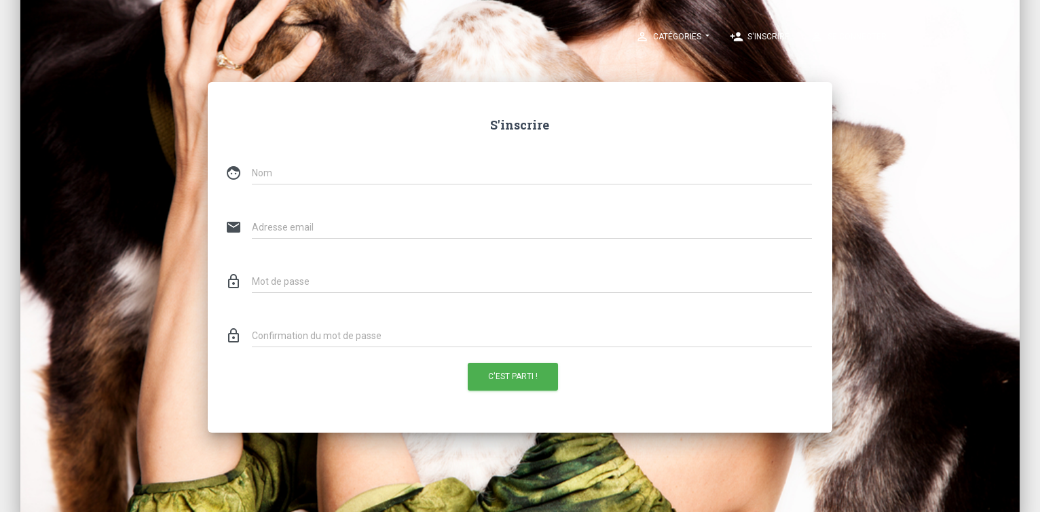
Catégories (669, 36)
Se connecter (848, 36)
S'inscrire (760, 36)
